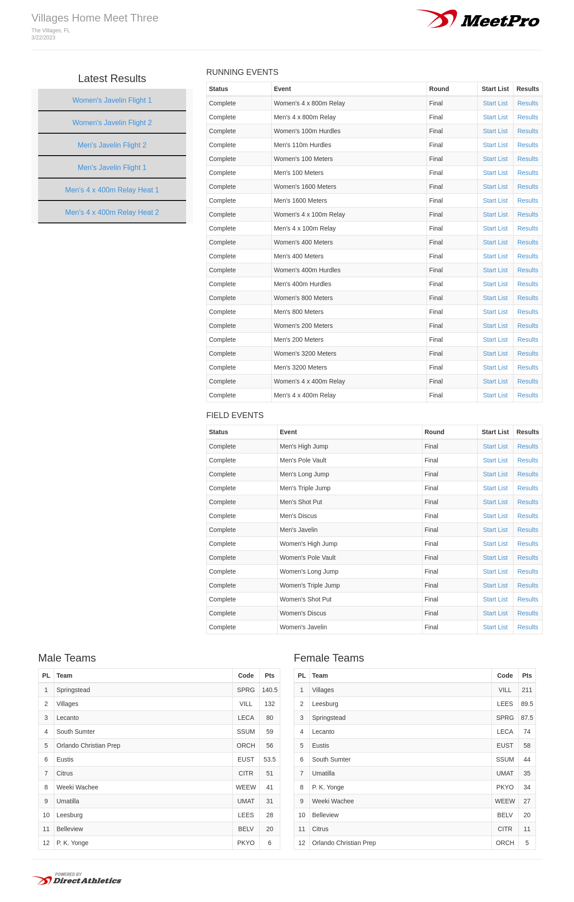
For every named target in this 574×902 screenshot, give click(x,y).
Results (528, 103)
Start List (495, 103)
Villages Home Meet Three (94, 18)
